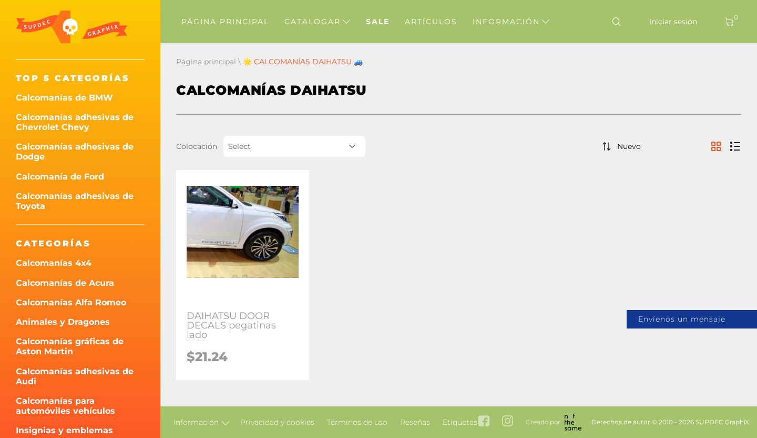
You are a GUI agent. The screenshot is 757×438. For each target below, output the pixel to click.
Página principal (225, 21)
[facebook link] (483, 422)
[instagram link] (507, 422)
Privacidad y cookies (277, 422)
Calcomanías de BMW (64, 98)
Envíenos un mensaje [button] (681, 319)
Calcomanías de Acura (65, 283)
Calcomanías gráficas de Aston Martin (70, 346)
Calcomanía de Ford (60, 177)
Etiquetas (460, 422)
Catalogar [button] (317, 21)
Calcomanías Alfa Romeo (71, 302)
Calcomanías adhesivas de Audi (75, 376)
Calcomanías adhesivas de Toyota (75, 201)
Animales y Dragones (63, 322)
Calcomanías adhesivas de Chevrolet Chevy (75, 122)
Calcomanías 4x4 (53, 263)
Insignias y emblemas (64, 430)
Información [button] (511, 21)
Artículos (431, 21)
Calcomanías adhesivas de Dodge (75, 152)
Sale (378, 21)
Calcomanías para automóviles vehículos (65, 406)
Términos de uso (357, 422)
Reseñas (415, 422)
